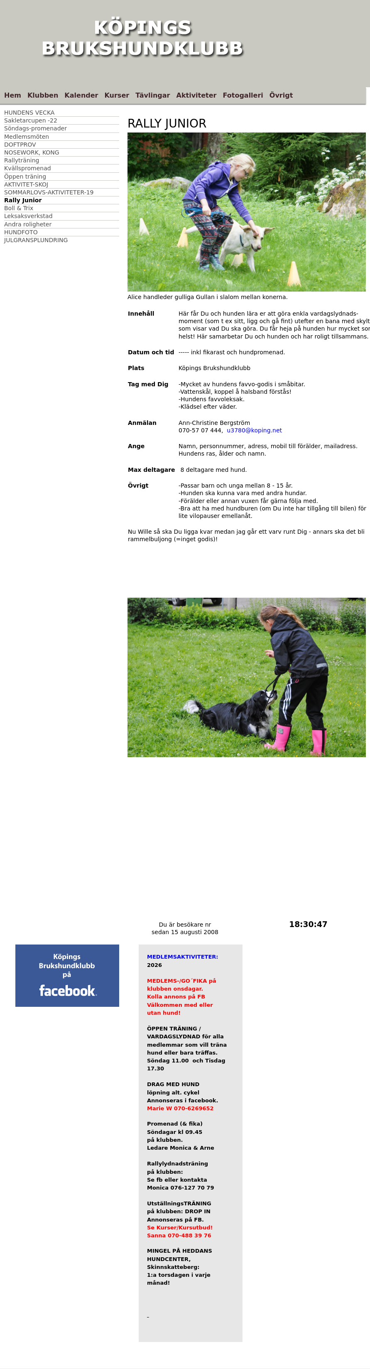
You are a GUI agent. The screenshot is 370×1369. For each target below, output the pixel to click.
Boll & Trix (18, 208)
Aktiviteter (196, 95)
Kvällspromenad (27, 168)
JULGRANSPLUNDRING (36, 240)
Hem (12, 95)
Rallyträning (21, 160)
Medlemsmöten (26, 136)
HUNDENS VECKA (29, 112)
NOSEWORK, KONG (31, 152)
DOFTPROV (20, 144)
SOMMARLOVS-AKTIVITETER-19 (49, 192)
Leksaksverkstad (28, 216)
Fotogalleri (243, 95)
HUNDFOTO (21, 232)
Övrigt (281, 95)
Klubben (42, 95)
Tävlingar (152, 95)
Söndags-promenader (35, 128)
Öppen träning (25, 176)
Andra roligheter (27, 224)
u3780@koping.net (254, 430)
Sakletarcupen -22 (30, 120)
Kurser (116, 95)
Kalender (81, 95)
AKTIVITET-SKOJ (26, 184)
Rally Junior (23, 200)
